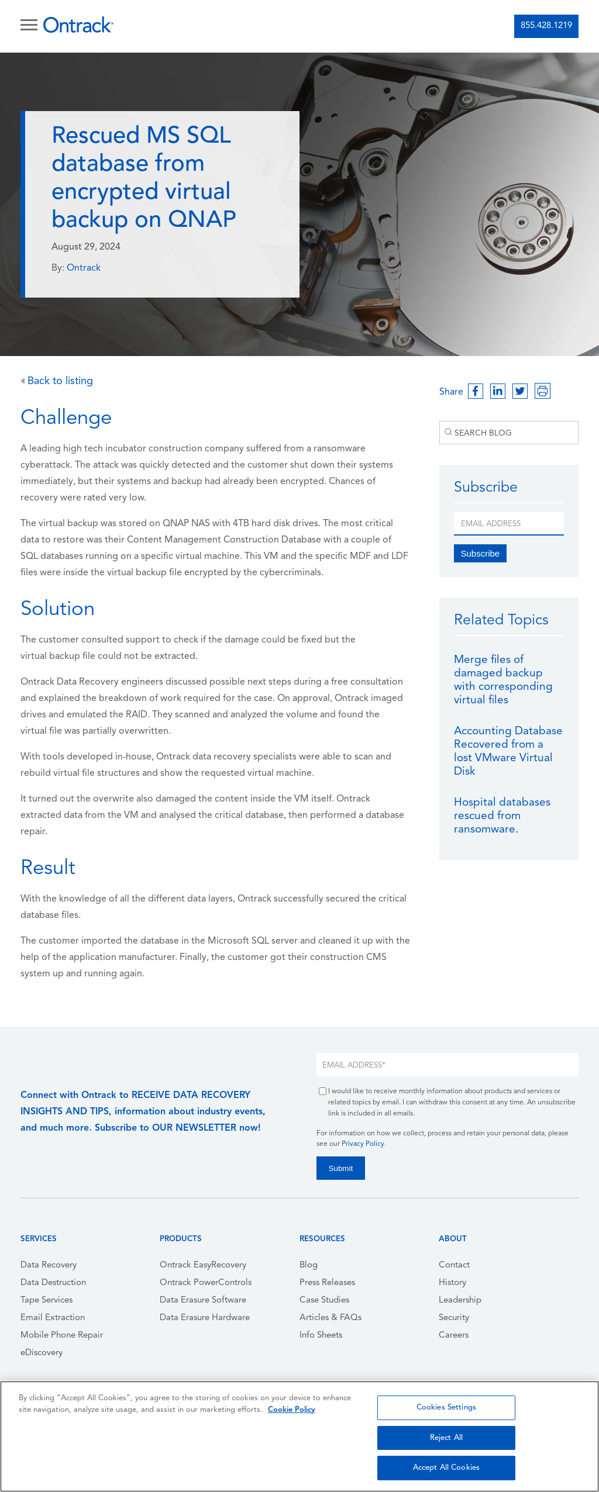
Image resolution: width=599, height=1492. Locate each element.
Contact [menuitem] (454, 1265)
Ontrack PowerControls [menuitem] (206, 1283)
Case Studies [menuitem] (324, 1300)
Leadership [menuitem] (460, 1300)
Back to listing (56, 381)
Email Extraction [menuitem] (52, 1318)
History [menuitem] (452, 1283)
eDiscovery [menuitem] (41, 1353)
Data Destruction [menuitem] (53, 1283)
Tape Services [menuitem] (46, 1300)
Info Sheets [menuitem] (321, 1335)
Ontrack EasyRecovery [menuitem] (203, 1265)
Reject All (446, 1438)
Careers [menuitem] (454, 1335)
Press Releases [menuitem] (327, 1283)
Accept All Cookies (446, 1468)
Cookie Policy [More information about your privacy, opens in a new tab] (291, 1410)
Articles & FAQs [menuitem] (331, 1318)
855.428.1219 (546, 26)
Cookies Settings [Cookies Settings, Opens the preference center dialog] (446, 1407)
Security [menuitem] (454, 1318)
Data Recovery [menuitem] (48, 1265)
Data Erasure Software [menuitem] (203, 1300)
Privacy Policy (363, 1144)
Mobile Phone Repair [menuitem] (61, 1335)
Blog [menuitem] (309, 1265)
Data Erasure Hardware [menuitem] (205, 1318)
